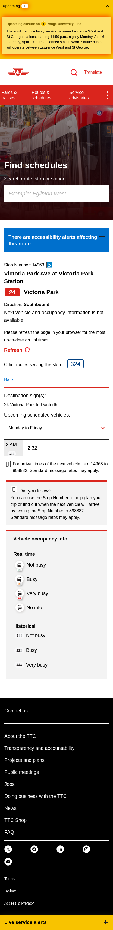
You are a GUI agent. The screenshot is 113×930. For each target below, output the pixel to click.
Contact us (16, 711)
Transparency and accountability (39, 748)
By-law (10, 891)
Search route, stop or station (34, 179)
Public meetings (21, 772)
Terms (9, 878)
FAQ (9, 832)
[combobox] (56, 193)
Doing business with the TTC (35, 796)
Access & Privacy (19, 903)
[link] (56, 240)
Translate (93, 72)
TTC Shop (15, 820)
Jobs (9, 784)
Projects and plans (24, 760)
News (10, 808)
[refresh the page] (17, 350)
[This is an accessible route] (49, 265)
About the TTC (20, 736)
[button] (56, 29)
